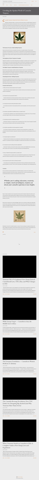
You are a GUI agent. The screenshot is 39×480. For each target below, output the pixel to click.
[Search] (33, 1)
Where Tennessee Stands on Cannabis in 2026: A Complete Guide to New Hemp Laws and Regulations (18, 445)
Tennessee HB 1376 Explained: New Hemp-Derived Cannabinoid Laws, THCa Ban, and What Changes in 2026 (19, 281)
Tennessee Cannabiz (7, 1)
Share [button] (34, 232)
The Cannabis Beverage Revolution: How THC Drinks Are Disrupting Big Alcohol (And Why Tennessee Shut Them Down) (18, 403)
